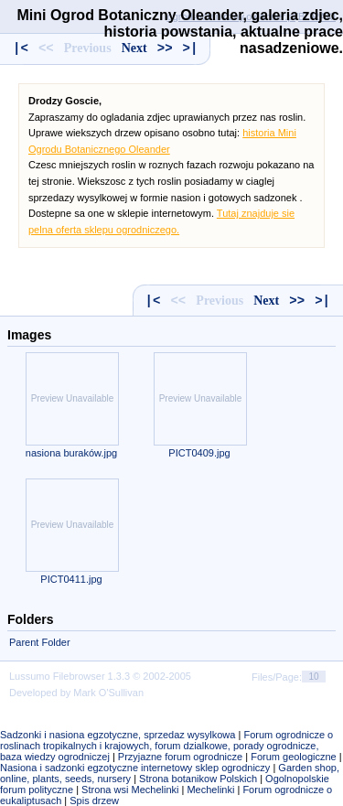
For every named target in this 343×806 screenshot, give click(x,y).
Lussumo (29, 676)
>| (322, 301)
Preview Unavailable (72, 398)
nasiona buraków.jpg (71, 452)
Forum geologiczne (294, 756)
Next (266, 300)
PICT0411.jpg (71, 579)
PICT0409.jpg (199, 452)
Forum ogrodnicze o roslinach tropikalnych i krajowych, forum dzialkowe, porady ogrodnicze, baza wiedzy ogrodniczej (166, 745)
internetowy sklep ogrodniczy (205, 767)
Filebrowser (79, 676)
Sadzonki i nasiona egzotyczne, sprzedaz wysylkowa (117, 734)
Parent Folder (39, 642)
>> (297, 301)
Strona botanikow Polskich (198, 778)
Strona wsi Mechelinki (129, 789)
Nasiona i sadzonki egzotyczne (69, 767)
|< (153, 301)
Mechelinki (210, 789)
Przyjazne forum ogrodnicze (180, 756)
